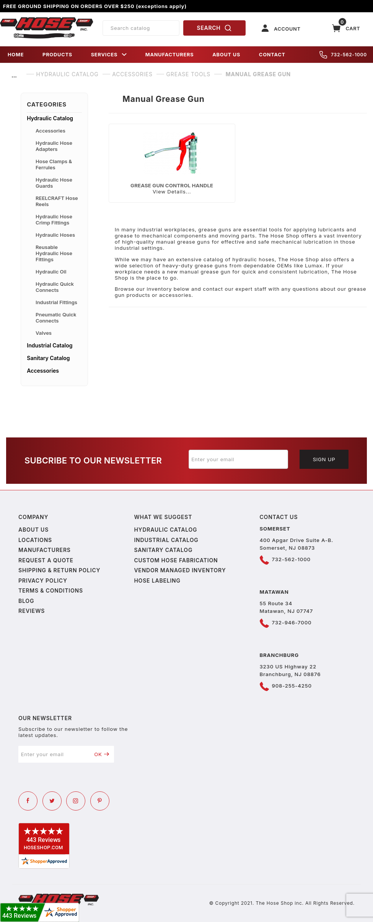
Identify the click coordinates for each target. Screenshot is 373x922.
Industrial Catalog (49, 345)
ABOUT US (226, 54)
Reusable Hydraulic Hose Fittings (54, 253)
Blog (26, 601)
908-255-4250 (292, 686)
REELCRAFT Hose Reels (57, 201)
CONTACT (272, 54)
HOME (16, 54)
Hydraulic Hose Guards (54, 183)
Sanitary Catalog (48, 358)
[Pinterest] (99, 801)
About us (33, 529)
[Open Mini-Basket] (346, 28)
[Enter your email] (238, 459)
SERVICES (109, 54)
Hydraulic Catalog (50, 118)
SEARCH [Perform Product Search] (214, 28)
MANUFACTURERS (169, 54)
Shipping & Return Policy (59, 570)
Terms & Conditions (50, 590)
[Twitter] (52, 801)
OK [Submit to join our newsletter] (101, 754)
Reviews (31, 611)
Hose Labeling (157, 580)
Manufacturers (44, 550)
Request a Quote (45, 560)
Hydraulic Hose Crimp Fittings (54, 219)
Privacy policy (42, 580)
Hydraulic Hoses (55, 235)
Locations (35, 540)
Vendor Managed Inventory (180, 570)
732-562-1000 (343, 55)
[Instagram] (75, 801)
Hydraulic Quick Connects (55, 287)
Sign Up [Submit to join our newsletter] (324, 459)
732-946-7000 (292, 622)
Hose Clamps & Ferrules (54, 164)
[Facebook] (27, 801)
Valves (44, 333)
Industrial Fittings (56, 302)
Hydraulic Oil (51, 272)
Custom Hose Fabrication (176, 560)
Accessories (50, 131)
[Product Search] (141, 28)
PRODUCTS (57, 54)
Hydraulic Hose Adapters (54, 146)
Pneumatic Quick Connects (56, 317)
